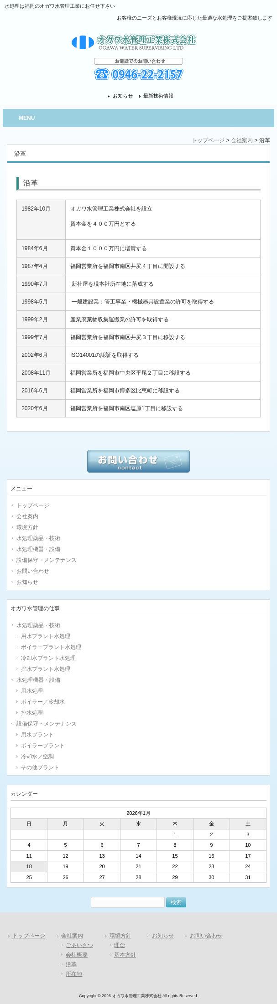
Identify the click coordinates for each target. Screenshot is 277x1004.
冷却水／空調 (37, 756)
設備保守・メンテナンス (46, 560)
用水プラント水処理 (45, 636)
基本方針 (125, 955)
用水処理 (32, 691)
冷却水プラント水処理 (48, 658)
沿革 (71, 964)
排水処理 (32, 713)
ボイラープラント (43, 745)
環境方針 (27, 527)
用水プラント (37, 734)
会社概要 (77, 955)
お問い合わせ (32, 571)
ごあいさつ (79, 945)
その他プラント (40, 767)
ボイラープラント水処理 (51, 647)
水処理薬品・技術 (38, 538)
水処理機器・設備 (38, 549)
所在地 (74, 974)
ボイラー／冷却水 (43, 702)
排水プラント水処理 (45, 669)
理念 (119, 945)
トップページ (208, 140)
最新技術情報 (158, 95)
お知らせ (123, 95)
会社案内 (242, 140)
